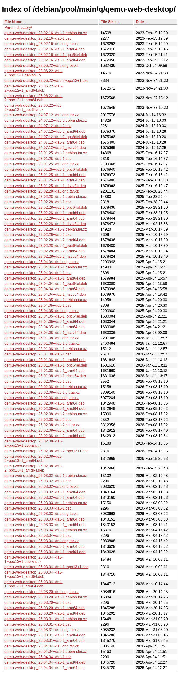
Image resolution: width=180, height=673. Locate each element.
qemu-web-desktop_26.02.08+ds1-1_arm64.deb (44, 403)
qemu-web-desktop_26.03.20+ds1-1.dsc (37, 603)
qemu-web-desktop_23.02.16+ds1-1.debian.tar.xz (45, 33)
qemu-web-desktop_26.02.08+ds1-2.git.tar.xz (42, 425)
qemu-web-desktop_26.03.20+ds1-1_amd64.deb (45, 613)
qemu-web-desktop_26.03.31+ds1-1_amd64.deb (45, 635)
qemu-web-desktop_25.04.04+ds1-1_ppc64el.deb (45, 284)
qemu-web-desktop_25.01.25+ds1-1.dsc (37, 159)
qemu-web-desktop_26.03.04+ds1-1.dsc (37, 535)
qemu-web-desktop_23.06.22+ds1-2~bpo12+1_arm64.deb (33, 98)
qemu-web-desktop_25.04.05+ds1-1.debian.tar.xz (45, 300)
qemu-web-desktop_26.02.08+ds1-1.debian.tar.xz (45, 387)
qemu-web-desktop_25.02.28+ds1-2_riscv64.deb (45, 256)
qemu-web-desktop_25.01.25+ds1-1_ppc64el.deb (45, 169)
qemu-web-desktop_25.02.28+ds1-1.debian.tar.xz (45, 197)
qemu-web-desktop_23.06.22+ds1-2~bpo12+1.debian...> (33, 73)
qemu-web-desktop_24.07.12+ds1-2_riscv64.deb (45, 148)
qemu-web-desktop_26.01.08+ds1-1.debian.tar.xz (45, 349)
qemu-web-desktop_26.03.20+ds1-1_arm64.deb (44, 608)
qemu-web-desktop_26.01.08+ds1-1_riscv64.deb (45, 376)
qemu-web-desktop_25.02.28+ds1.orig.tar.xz (41, 191)
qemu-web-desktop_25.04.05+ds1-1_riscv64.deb (45, 333)
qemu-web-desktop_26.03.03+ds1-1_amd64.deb (45, 525)
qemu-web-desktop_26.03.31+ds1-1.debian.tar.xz (45, 619)
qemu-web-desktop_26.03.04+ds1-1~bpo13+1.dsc (46, 567)
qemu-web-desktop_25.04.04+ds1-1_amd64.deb (45, 278)
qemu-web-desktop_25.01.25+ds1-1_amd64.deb (45, 175)
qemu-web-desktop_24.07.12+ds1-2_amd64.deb (45, 131)
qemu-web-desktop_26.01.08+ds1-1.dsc (37, 354)
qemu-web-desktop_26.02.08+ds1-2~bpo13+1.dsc (46, 451)
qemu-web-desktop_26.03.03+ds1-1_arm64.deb (44, 519)
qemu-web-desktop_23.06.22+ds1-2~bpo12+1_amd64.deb (33, 88)
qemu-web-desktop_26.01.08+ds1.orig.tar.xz (41, 338)
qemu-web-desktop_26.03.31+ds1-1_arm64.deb (44, 641)
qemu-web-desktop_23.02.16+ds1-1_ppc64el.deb (45, 55)
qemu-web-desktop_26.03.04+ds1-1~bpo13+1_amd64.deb (33, 574)
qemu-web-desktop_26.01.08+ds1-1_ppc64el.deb (45, 365)
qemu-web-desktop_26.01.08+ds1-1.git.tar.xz (42, 343)
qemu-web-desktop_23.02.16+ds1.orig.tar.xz (41, 44)
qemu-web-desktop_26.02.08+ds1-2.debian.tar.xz (45, 414)
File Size (108, 22)
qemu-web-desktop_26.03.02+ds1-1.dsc (37, 481)
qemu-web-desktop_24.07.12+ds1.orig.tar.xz (41, 115)
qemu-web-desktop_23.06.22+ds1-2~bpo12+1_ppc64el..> (33, 107)
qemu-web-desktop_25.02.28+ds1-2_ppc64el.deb (45, 246)
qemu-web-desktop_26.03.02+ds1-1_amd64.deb (45, 492)
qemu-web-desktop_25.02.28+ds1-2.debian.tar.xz (45, 229)
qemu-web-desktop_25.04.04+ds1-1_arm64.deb (44, 289)
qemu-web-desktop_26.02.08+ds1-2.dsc (37, 420)
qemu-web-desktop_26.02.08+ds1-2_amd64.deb (45, 436)
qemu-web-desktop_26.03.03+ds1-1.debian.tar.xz (45, 503)
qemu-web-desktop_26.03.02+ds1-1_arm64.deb (44, 497)
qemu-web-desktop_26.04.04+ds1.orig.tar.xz (41, 646)
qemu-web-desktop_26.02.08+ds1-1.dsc (37, 381)
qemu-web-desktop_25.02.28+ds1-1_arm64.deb (44, 218)
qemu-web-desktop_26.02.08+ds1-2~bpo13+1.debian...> (33, 443)
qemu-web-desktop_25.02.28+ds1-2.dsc (37, 235)
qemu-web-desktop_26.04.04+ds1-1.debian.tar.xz (45, 652)
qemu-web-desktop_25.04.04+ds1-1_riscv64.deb (45, 294)
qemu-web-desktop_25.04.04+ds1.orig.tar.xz (41, 262)
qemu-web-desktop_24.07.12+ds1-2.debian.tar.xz (45, 120)
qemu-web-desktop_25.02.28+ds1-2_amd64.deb (45, 240)
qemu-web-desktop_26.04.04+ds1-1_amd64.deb (45, 662)
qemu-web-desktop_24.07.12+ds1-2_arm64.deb (44, 142)
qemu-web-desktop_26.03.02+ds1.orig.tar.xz (41, 486)
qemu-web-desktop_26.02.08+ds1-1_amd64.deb (45, 409)
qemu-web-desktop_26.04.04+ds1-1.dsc (37, 657)
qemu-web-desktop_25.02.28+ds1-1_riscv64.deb (45, 224)
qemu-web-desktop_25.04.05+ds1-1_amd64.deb (45, 322)
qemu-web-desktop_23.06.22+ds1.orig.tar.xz (41, 66)
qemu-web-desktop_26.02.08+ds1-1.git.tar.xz (42, 392)
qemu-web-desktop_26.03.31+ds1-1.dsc (37, 624)
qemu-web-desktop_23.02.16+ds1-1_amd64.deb (45, 60)
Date (140, 22)
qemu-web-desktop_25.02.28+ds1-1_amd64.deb (45, 213)
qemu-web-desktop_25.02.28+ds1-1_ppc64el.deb (45, 207)
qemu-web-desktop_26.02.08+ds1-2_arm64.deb (44, 430)
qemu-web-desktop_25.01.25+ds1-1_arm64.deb (44, 180)
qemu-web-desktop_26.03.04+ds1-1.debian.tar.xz (45, 530)
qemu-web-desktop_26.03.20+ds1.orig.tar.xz (41, 592)
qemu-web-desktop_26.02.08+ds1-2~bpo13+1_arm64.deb (33, 458)
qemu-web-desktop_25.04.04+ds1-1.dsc (37, 273)
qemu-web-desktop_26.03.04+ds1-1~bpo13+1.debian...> (33, 559)
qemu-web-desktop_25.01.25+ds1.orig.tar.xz (41, 164)
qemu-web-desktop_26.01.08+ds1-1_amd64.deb (45, 360)
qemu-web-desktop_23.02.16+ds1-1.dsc (37, 38)
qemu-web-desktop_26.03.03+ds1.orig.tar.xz (41, 514)
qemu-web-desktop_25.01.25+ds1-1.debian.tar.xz (45, 153)
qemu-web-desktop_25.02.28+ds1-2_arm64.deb (44, 251)
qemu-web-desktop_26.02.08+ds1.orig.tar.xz (41, 398)
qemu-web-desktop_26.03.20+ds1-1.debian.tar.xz (45, 597)
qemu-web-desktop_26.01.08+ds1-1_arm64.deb (44, 371)
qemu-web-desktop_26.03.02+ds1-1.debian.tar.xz (45, 476)
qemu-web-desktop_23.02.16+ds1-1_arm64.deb (44, 49)
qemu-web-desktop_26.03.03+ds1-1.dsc (37, 508)
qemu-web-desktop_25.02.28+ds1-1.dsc (37, 202)
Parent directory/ (18, 28)
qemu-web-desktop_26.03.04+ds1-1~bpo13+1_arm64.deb (33, 584)
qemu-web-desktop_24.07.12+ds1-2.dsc (37, 126)
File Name (13, 22)
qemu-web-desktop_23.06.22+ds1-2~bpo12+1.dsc (46, 81)
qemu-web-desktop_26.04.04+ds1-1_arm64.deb (44, 668)
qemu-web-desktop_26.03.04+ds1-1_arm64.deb (44, 546)
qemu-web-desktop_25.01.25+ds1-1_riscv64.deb (45, 186)
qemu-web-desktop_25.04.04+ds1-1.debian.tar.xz (45, 267)
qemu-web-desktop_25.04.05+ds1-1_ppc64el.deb (45, 316)
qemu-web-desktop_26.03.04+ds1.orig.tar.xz (41, 541)
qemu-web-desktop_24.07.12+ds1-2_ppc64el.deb (45, 137)
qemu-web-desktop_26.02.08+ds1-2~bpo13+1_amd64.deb (33, 468)
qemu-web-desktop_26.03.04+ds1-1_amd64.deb (45, 552)
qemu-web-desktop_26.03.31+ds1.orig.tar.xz (41, 630)
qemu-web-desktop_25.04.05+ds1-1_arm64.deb (44, 327)
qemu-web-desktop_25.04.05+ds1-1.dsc (37, 305)
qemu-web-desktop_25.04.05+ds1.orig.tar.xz (41, 311)
